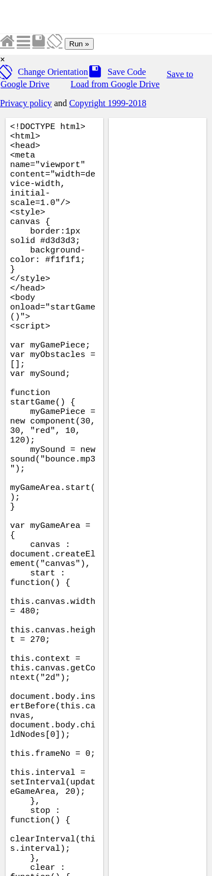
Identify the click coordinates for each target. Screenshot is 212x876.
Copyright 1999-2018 (107, 103)
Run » (79, 44)
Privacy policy (26, 103)
